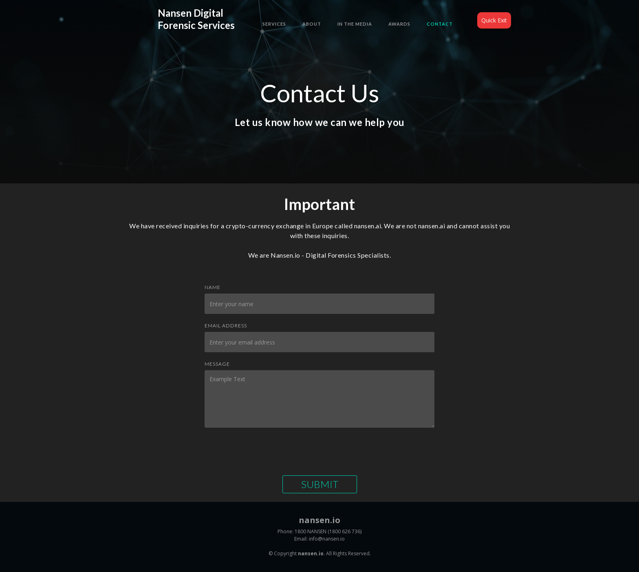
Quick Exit (494, 20)
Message (217, 364)
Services (274, 24)
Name (212, 287)
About (311, 24)
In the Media (354, 24)
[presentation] (266, 451)
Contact (440, 24)
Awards (399, 24)
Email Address (226, 325)
